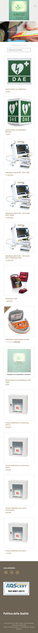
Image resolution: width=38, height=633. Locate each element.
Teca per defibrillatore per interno (15, 551)
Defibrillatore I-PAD (11, 298)
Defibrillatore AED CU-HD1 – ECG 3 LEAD (17, 172)
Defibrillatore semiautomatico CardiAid (17, 339)
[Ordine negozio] (19, 50)
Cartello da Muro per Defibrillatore (15, 89)
